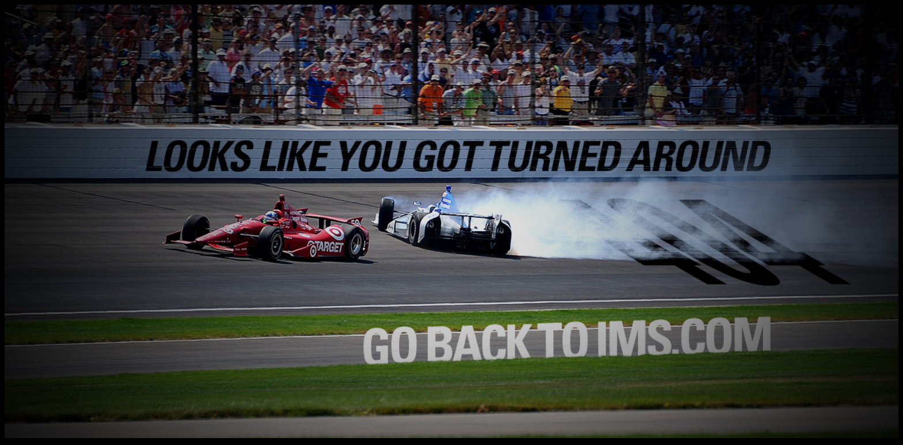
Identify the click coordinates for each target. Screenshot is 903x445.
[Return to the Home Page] (451, 435)
